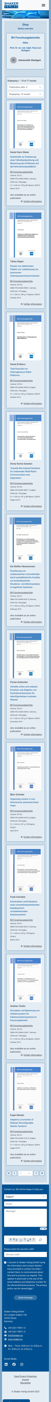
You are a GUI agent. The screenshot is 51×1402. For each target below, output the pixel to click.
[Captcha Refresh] (40, 1240)
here (30, 1288)
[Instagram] (22, 1364)
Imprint (25, 1379)
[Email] (25, 1204)
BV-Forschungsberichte (21, 172)
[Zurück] (14, 1173)
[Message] (25, 1218)
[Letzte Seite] (42, 1173)
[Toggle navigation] (43, 5)
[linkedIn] (6, 1364)
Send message (25, 1297)
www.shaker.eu (15, 1339)
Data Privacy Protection (25, 1376)
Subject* (10, 1197)
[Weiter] (36, 1173)
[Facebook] (14, 1364)
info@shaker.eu (15, 1335)
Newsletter (25, 1383)
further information (33, 201)
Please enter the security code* (19, 1249)
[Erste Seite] (8, 1173)
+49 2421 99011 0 (16, 1328)
